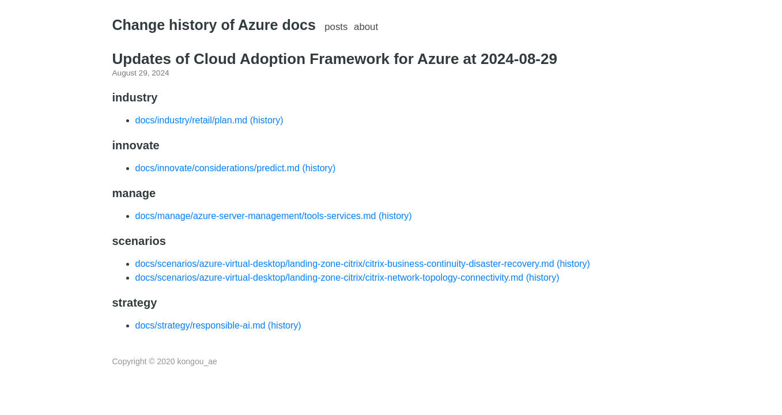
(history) (267, 120)
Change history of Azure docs (214, 25)
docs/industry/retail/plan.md (191, 120)
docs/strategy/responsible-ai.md (200, 325)
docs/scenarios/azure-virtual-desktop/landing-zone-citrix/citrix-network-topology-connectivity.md (329, 277)
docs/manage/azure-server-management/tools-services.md (255, 216)
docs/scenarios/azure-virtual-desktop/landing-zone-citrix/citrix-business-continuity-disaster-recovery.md (344, 264)
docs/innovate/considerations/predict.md (217, 168)
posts (335, 26)
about (366, 26)
